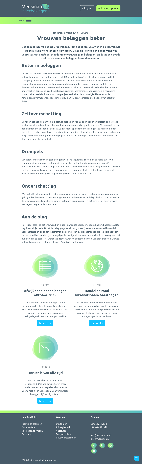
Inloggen (87, 8)
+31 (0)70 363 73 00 (101, 435)
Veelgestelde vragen (32, 430)
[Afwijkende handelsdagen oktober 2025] (45, 266)
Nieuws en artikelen (32, 423)
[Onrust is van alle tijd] (45, 348)
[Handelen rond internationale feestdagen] (96, 266)
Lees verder (45, 323)
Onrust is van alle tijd (45, 373)
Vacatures (61, 430)
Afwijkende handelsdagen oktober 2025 (45, 293)
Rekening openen (108, 8)
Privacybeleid (63, 427)
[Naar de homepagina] (35, 8)
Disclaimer (61, 423)
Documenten (28, 427)
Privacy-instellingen (66, 437)
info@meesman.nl (100, 438)
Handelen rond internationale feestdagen (97, 293)
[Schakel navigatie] (25, 20)
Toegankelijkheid (64, 434)
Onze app (26, 434)
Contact (95, 417)
